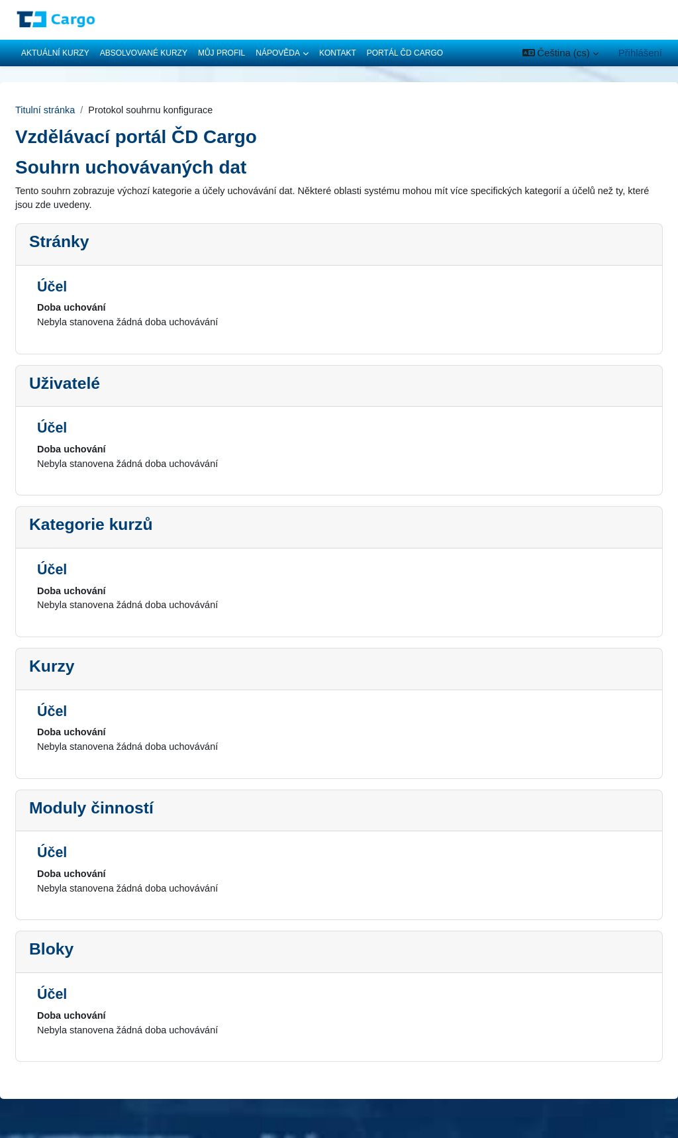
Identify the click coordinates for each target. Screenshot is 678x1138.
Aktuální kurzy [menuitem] (55, 53)
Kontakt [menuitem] (337, 53)
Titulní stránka (78, 110)
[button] (560, 53)
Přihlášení (640, 52)
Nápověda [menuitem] (278, 53)
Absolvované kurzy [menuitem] (143, 53)
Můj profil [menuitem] (221, 53)
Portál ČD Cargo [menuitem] (405, 53)
